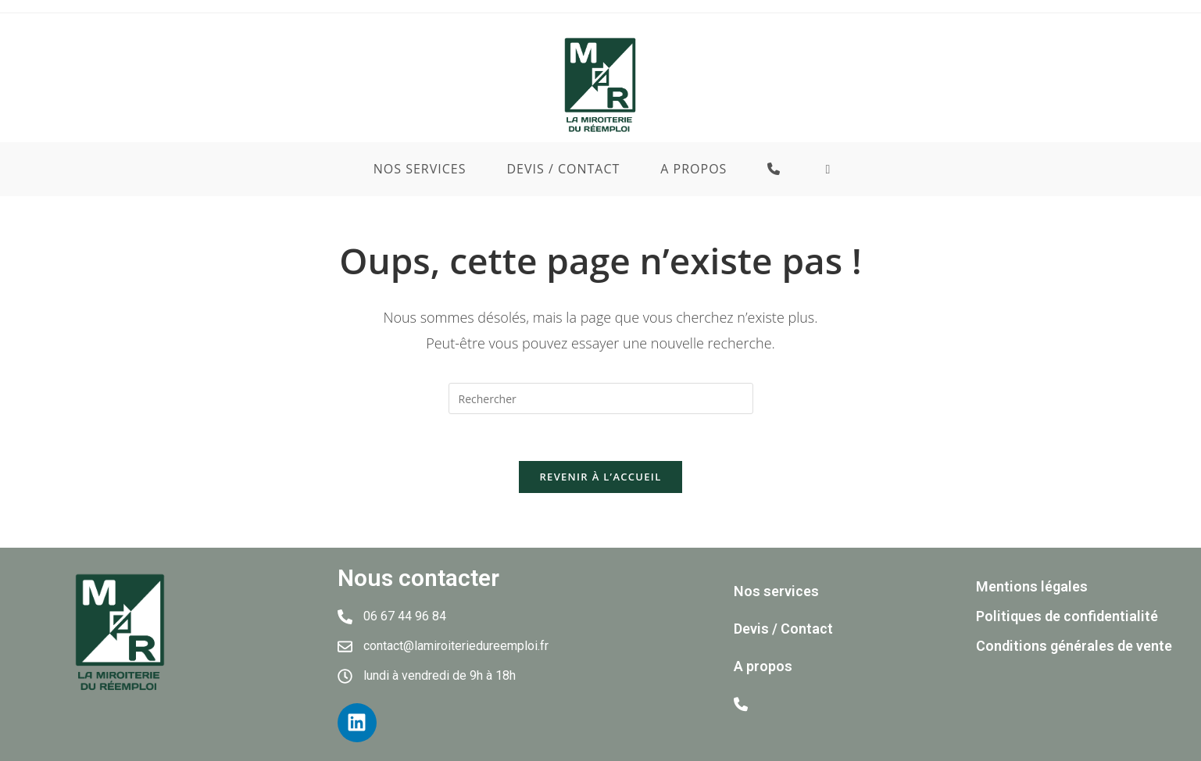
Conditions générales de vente (1074, 646)
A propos (763, 666)
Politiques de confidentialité (1067, 616)
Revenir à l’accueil (600, 477)
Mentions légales (1032, 586)
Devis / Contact (783, 628)
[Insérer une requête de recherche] (601, 398)
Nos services (776, 591)
